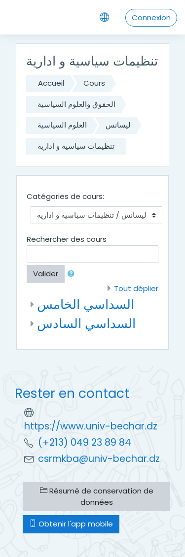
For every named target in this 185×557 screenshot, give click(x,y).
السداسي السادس (86, 323)
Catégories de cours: (65, 196)
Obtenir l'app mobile (71, 524)
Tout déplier (136, 288)
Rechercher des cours (67, 239)
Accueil (51, 83)
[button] (73, 274)
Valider (45, 273)
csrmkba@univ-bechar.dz (99, 458)
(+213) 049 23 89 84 (84, 442)
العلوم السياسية (62, 125)
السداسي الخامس (85, 304)
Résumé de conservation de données (96, 496)
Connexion (151, 17)
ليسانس (118, 125)
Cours (94, 83)
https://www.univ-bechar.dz (90, 426)
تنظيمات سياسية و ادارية (75, 146)
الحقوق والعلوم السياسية (76, 104)
